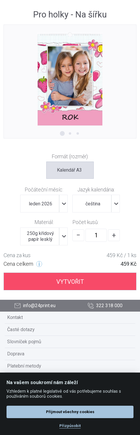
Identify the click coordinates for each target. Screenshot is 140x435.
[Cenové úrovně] (39, 264)
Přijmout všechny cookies (70, 412)
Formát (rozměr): (70, 157)
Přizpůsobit (70, 425)
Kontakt (15, 317)
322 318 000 (105, 306)
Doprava (15, 354)
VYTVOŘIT (70, 281)
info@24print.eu (35, 306)
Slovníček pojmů (24, 341)
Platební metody (24, 366)
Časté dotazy (21, 329)
